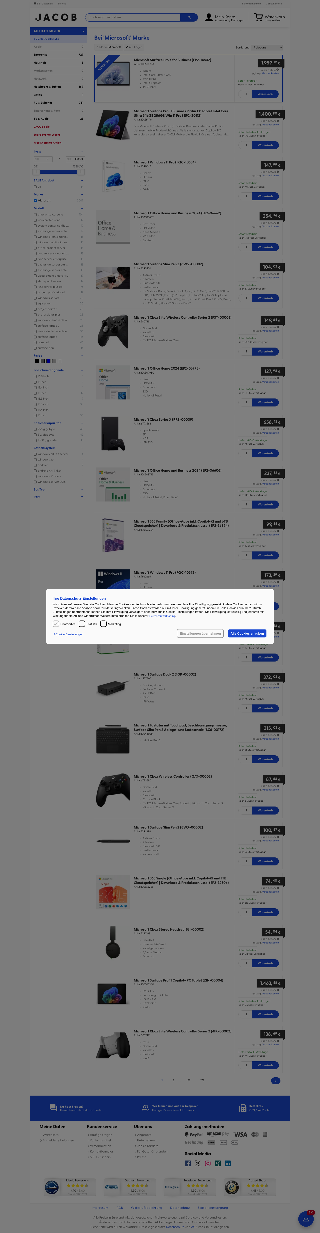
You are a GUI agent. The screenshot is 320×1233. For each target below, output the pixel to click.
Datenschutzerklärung (162, 615)
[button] (69, 634)
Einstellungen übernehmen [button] (200, 633)
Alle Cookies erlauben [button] (247, 633)
